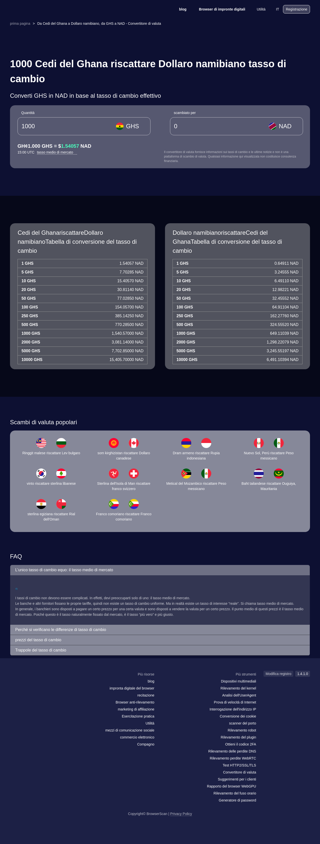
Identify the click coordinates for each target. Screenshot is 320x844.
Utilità (258, 9)
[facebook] (26, 684)
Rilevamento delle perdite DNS (232, 751)
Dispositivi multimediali (238, 681)
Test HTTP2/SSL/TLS (239, 765)
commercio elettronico (137, 737)
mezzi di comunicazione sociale (129, 730)
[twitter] (36, 684)
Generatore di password (237, 800)
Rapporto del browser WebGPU (231, 786)
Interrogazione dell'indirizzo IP (233, 709)
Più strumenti (246, 674)
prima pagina (20, 24)
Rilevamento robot (242, 730)
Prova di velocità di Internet (235, 702)
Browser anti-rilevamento (135, 702)
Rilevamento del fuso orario (235, 793)
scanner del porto (242, 723)
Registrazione (296, 9)
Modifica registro (278, 674)
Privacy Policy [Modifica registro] (181, 814)
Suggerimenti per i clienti (237, 779)
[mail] (15, 684)
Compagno (145, 744)
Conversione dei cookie (238, 716)
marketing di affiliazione (136, 709)
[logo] (35, 9)
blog (179, 9)
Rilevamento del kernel (238, 688)
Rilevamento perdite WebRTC (233, 758)
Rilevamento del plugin (238, 737)
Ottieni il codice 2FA (240, 744)
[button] (160, 570)
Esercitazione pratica (138, 716)
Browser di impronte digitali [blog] (218, 9)
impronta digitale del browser (132, 688)
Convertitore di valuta (239, 772)
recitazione (146, 695)
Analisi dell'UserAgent (239, 695)
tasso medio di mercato (57, 152)
